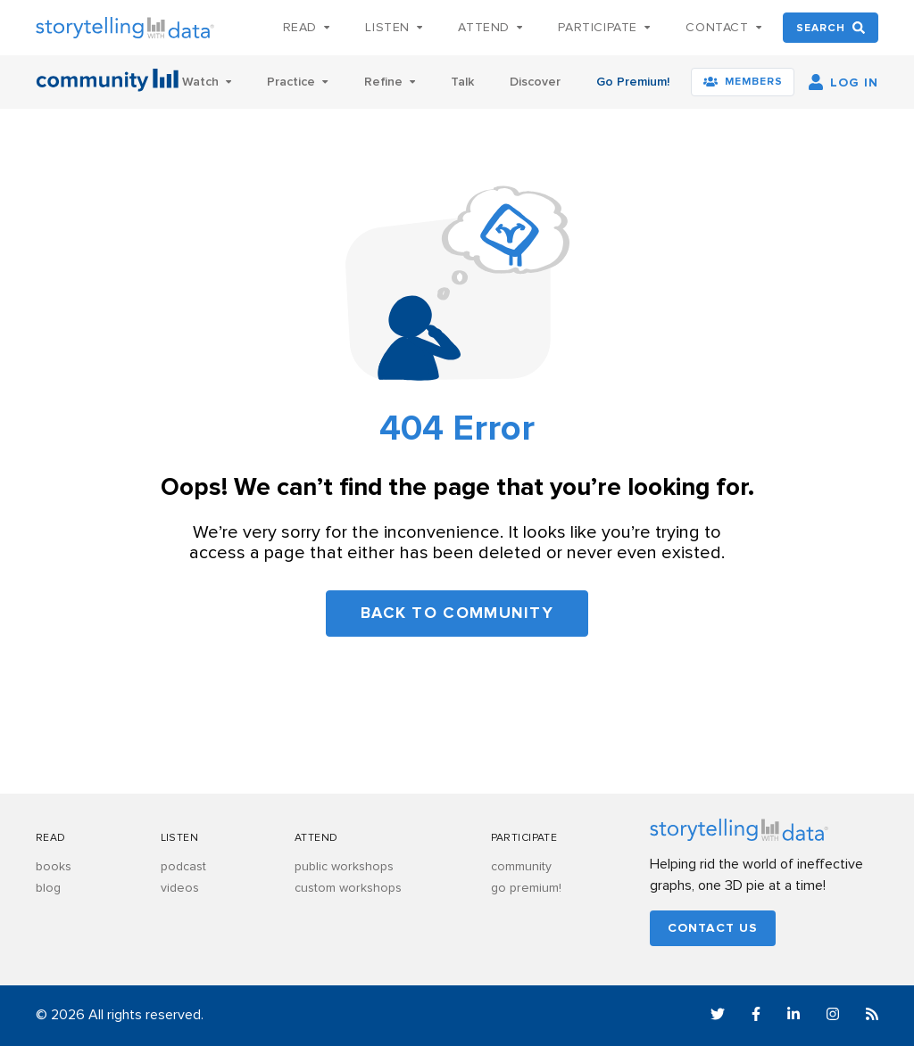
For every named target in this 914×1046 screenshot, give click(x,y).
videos (180, 888)
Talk (462, 82)
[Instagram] (833, 1016)
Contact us (713, 928)
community (521, 867)
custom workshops (348, 888)
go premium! (526, 888)
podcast (183, 867)
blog (48, 888)
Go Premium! (632, 82)
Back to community (457, 613)
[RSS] (872, 1016)
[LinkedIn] (793, 1016)
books (53, 867)
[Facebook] (756, 1016)
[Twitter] (717, 1016)
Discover (535, 82)
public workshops (344, 867)
